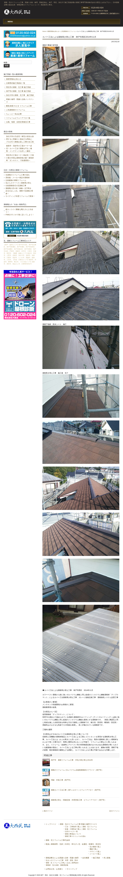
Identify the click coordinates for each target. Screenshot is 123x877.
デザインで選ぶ (95, 851)
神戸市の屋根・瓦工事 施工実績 (18, 91)
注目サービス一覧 (71, 831)
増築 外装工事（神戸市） (61, 780)
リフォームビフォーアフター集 (18, 118)
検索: (6, 63)
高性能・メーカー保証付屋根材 (18, 178)
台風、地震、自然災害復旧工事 (18, 122)
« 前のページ (47, 811)
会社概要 (85, 858)
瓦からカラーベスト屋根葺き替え (18, 183)
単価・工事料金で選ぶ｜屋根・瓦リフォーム (81, 829)
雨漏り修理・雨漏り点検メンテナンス (20, 100)
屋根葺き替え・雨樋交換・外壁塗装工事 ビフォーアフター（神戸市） (78, 800)
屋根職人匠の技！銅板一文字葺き (18, 188)
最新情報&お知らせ (53, 31)
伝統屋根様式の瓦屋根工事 (16, 186)
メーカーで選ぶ (95, 854)
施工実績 (96, 858)
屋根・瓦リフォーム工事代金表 (58, 840)
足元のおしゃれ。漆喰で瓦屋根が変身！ (19, 192)
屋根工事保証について (73, 834)
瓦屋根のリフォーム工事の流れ (18, 175)
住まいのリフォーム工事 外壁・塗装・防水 (62, 860)
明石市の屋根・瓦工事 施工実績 (18, 87)
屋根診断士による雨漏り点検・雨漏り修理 (62, 858)
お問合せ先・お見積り (54, 869)
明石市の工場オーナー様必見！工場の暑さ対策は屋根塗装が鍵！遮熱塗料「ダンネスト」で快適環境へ (20, 157)
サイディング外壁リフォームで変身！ (20, 196)
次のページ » (114, 811)
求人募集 (107, 858)
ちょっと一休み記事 (14, 114)
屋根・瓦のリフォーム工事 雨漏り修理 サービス (78, 824)
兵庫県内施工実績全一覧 (15, 83)
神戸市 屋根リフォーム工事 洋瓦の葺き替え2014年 (72, 760)
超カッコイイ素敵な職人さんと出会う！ (19, 210)
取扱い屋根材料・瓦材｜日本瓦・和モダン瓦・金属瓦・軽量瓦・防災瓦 (73, 844)
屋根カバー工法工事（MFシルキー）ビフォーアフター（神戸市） (76, 790)
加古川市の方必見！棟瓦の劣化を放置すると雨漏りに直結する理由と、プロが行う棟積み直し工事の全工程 (20, 139)
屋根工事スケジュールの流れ (75, 836)
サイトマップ (72, 869)
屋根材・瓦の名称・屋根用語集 (57, 865)
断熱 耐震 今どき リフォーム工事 (19, 106)
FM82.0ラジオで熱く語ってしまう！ (20, 215)
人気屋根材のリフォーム (68, 31)
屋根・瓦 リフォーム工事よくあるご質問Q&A (62, 863)
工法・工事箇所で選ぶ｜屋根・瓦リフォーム (81, 827)
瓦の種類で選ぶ (95, 847)
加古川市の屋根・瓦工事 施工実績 (20, 95)
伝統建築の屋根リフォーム (16, 180)
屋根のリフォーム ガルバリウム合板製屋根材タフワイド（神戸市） (77, 770)
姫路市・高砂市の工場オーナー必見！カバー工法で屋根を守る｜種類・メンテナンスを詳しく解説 (19, 148)
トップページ (51, 824)
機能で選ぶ (94, 849)
